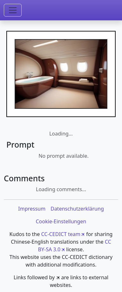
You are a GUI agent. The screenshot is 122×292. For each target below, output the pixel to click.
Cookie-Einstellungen (61, 221)
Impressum (32, 208)
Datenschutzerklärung (77, 208)
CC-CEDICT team (60, 234)
